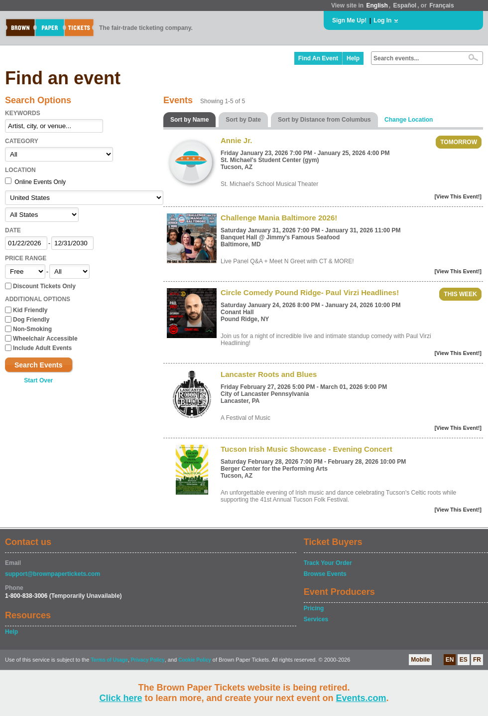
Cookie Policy (194, 660)
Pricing (314, 608)
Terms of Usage (109, 660)
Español (405, 5)
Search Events (38, 365)
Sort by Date (243, 119)
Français (441, 5)
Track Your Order (328, 562)
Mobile (420, 659)
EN (450, 659)
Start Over (38, 380)
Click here (120, 698)
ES (464, 659)
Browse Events (325, 573)
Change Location (408, 119)
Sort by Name (189, 119)
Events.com (361, 698)
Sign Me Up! (349, 20)
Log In (382, 20)
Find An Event (318, 58)
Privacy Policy (148, 660)
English (376, 5)
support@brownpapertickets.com (52, 573)
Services (316, 619)
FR (477, 659)
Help (353, 58)
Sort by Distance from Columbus (324, 119)
